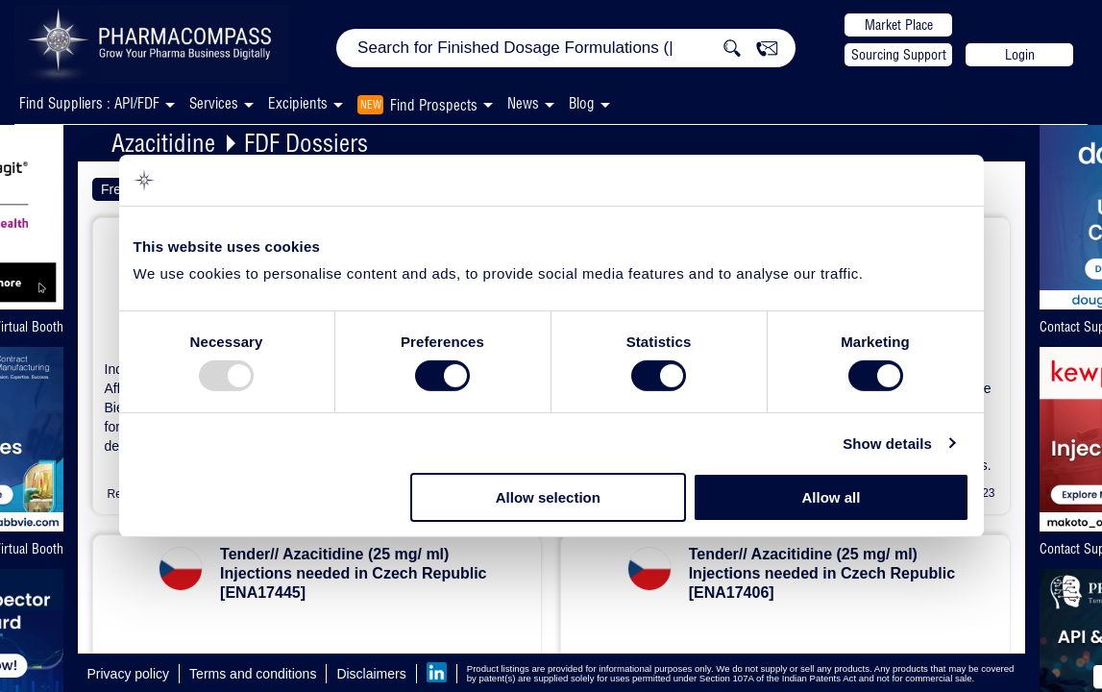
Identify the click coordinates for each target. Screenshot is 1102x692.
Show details (887, 443)
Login (1020, 54)
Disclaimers (370, 673)
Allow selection (548, 497)
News (523, 103)
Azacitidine (163, 143)
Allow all (831, 497)
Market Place (899, 25)
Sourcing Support (898, 54)
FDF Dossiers (306, 143)
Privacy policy (128, 673)
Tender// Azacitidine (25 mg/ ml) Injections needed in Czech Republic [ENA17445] (353, 573)
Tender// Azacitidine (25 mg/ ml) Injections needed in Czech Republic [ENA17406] (822, 573)
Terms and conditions (252, 673)
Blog (582, 103)
